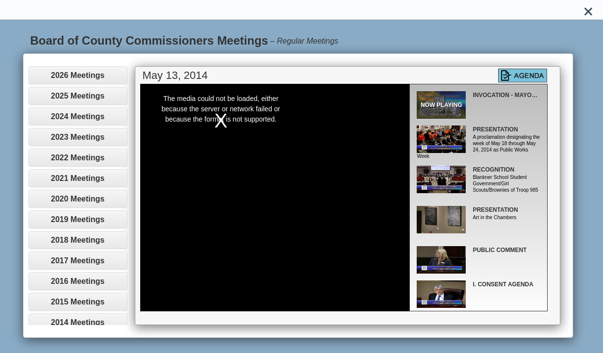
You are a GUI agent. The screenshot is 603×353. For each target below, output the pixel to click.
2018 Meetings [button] (77, 240)
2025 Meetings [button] (77, 96)
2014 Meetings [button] (77, 322)
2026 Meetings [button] (77, 75)
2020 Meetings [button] (77, 199)
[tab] (78, 75)
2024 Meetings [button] (77, 116)
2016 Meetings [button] (77, 281)
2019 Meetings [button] (77, 219)
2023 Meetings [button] (77, 137)
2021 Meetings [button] (77, 178)
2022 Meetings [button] (77, 157)
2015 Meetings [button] (77, 302)
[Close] (588, 10)
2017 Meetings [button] (77, 260)
